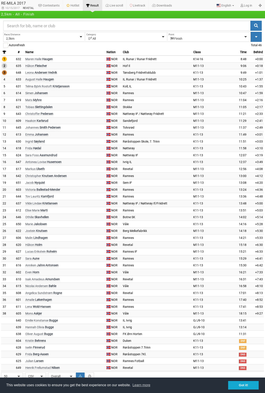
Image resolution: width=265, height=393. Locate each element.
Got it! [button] (243, 385)
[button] (225, 5)
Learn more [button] (141, 385)
